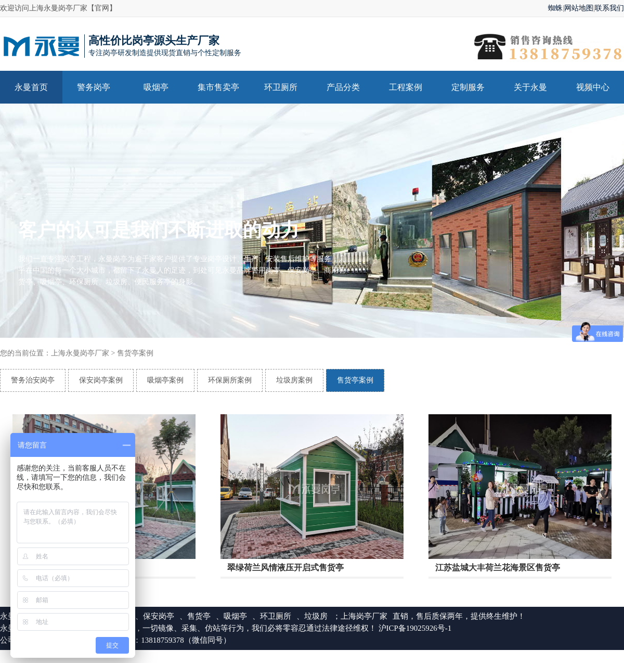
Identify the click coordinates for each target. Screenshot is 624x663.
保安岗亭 (158, 616)
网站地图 (578, 8)
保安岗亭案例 (101, 380)
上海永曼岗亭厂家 (80, 353)
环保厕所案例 (230, 380)
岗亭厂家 (371, 616)
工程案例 (405, 87)
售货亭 (199, 616)
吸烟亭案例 (165, 380)
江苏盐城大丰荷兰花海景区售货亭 (497, 568)
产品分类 (343, 87)
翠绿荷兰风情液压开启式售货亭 (285, 568)
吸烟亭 (156, 87)
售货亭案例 (135, 353)
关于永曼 (530, 87)
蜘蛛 (555, 8)
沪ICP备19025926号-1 (415, 628)
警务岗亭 (93, 87)
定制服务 (468, 87)
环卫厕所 (280, 87)
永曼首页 (31, 87)
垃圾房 (316, 616)
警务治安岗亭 (33, 380)
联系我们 (609, 8)
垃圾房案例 (294, 380)
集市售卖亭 (218, 87)
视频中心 (592, 87)
